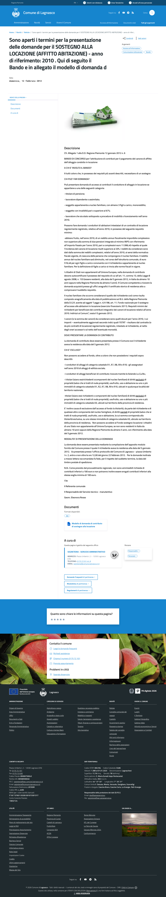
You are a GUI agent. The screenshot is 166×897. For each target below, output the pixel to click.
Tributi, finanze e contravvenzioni (90, 722)
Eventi (136, 708)
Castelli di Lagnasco (54, 822)
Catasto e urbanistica (55, 726)
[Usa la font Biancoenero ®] (92, 2)
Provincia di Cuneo (54, 818)
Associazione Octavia (92, 818)
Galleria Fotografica (141, 719)
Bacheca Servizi (15, 840)
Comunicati (113, 752)
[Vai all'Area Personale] (140, 2)
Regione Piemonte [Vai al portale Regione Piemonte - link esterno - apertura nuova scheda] (17, 2)
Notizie (27, 32)
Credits (11, 859)
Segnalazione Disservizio (18, 833)
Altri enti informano (116, 737)
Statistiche (13, 866)
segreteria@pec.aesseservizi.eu (99, 798)
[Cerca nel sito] (152, 12)
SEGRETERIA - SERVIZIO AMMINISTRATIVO (86, 551)
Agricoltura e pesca (54, 708)
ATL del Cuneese (90, 822)
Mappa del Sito (14, 870)
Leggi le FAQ (14, 826)
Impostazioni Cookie (16, 855)
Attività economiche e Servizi (145, 726)
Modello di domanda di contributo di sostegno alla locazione (87, 525)
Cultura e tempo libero (55, 730)
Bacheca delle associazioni (119, 744)
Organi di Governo (16, 708)
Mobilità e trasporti (85, 715)
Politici (11, 730)
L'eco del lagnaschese (117, 748)
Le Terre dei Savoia (91, 826)
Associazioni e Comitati (143, 730)
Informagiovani (115, 741)
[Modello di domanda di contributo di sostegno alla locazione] (69, 524)
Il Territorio (138, 715)
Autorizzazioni (52, 722)
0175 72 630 (18, 773)
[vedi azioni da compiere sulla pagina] (140, 38)
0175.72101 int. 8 (84, 561)
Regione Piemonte (54, 815)
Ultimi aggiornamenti (17, 862)
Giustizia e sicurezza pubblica (88, 708)
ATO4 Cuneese (52, 837)
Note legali (13, 851)
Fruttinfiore (51, 826)
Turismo (80, 726)
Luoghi (136, 711)
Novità (19, 32)
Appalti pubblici (52, 719)
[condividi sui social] (128, 38)
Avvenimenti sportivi (117, 722)
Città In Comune (127, 887)
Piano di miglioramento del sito (20, 822)
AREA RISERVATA (81, 893)
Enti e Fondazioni (15, 722)
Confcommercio (90, 833)
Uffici (11, 715)
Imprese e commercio (86, 711)
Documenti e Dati (15, 719)
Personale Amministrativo (19, 726)
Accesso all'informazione (109, 22)
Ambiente (50, 711)
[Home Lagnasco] (33, 12)
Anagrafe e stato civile (55, 715)
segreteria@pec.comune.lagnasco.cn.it (28, 781)
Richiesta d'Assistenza (17, 837)
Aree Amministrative (17, 711)
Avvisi (111, 755)
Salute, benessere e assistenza (89, 719)
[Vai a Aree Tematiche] (115, 2)
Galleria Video (139, 722)
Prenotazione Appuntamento (20, 829)
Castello (112, 719)
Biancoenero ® (91, 890)
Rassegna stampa (116, 726)
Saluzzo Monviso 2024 (92, 829)
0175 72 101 (17, 770)
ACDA (49, 833)
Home (11, 32)
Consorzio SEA (52, 829)
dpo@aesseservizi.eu (97, 795)
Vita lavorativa (83, 730)
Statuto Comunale (16, 844)
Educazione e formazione (56, 733)
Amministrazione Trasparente (20, 815)
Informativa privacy (16, 848)
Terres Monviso (89, 815)
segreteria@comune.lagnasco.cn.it (87, 563)
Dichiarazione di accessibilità (19, 818)
